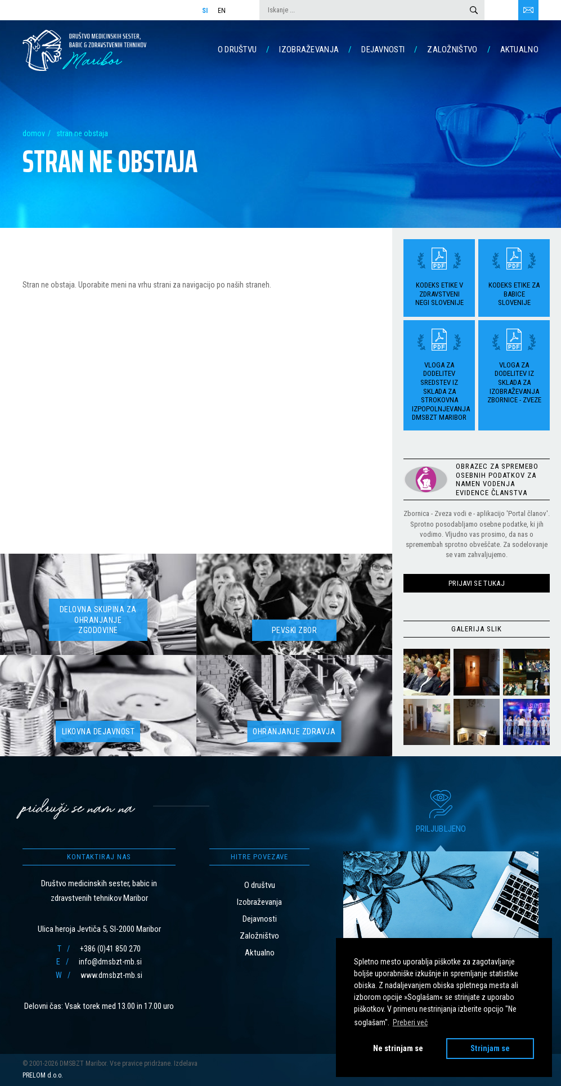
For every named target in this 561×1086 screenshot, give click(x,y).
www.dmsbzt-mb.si (111, 975)
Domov (34, 133)
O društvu (237, 49)
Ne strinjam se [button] (398, 1048)
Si (205, 11)
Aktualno (519, 49)
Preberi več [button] (410, 1022)
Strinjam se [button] (490, 1048)
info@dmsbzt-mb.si (110, 961)
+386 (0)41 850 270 (110, 948)
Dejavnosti (383, 49)
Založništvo (452, 49)
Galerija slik (476, 629)
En (222, 11)
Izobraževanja (309, 49)
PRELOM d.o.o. (43, 1075)
